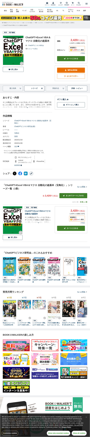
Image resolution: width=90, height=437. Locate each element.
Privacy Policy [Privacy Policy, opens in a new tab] (66, 427)
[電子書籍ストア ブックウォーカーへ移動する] (11, 23)
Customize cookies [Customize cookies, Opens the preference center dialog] (10, 433)
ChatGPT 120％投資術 (24, 281)
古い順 (75, 202)
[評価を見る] (31, 48)
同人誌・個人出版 (50, 10)
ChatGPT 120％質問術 (38, 281)
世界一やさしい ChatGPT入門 (68, 281)
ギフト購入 (62, 99)
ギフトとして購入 (71, 105)
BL (57, 10)
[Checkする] (22, 63)
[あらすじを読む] (27, 104)
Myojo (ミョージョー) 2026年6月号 (9, 324)
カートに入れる (71, 59)
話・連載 (17, 10)
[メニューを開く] (86, 3)
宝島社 (16, 133)
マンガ (24, 10)
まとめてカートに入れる (73, 196)
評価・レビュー (77, 88)
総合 (5, 10)
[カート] (72, 3)
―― (16, 130)
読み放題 (11, 10)
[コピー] (31, 173)
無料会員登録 (71, 70)
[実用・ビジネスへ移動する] (39, 23)
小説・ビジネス (32, 10)
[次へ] (85, 270)
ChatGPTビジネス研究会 (36, 45)
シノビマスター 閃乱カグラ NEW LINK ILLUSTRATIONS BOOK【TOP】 (24, 324)
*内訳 (82, 53)
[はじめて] (60, 3)
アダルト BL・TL (71, 10)
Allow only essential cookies (58, 433)
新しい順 (83, 202)
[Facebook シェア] (20, 173)
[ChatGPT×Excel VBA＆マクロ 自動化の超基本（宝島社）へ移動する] (60, 23)
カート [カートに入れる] (71, 228)
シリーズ (37, 88)
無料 (84, 10)
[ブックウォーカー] (12, 3)
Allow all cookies (79, 433)
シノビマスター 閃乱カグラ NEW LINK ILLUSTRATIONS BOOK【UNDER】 (39, 324)
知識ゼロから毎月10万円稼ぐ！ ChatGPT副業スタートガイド (9, 281)
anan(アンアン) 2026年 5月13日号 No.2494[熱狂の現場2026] (68, 324)
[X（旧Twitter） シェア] (14, 173)
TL (63, 10)
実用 (16, 136)
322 (16, 146)
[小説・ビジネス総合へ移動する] (27, 23)
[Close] (86, 417)
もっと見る (82, 187)
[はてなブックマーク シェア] (25, 173)
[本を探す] (78, 3)
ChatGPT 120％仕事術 (53, 281)
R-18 (78, 10)
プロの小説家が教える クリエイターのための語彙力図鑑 (53, 324)
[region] (45, 425)
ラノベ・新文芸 (41, 10)
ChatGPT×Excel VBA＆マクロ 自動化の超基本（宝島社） (32, 122)
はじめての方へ (71, 76)
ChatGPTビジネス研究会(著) (24, 126)
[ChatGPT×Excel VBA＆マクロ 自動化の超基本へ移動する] (15, 25)
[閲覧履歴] (66, 3)
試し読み (13, 69)
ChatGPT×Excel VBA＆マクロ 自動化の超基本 (38, 212)
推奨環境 (18, 165)
